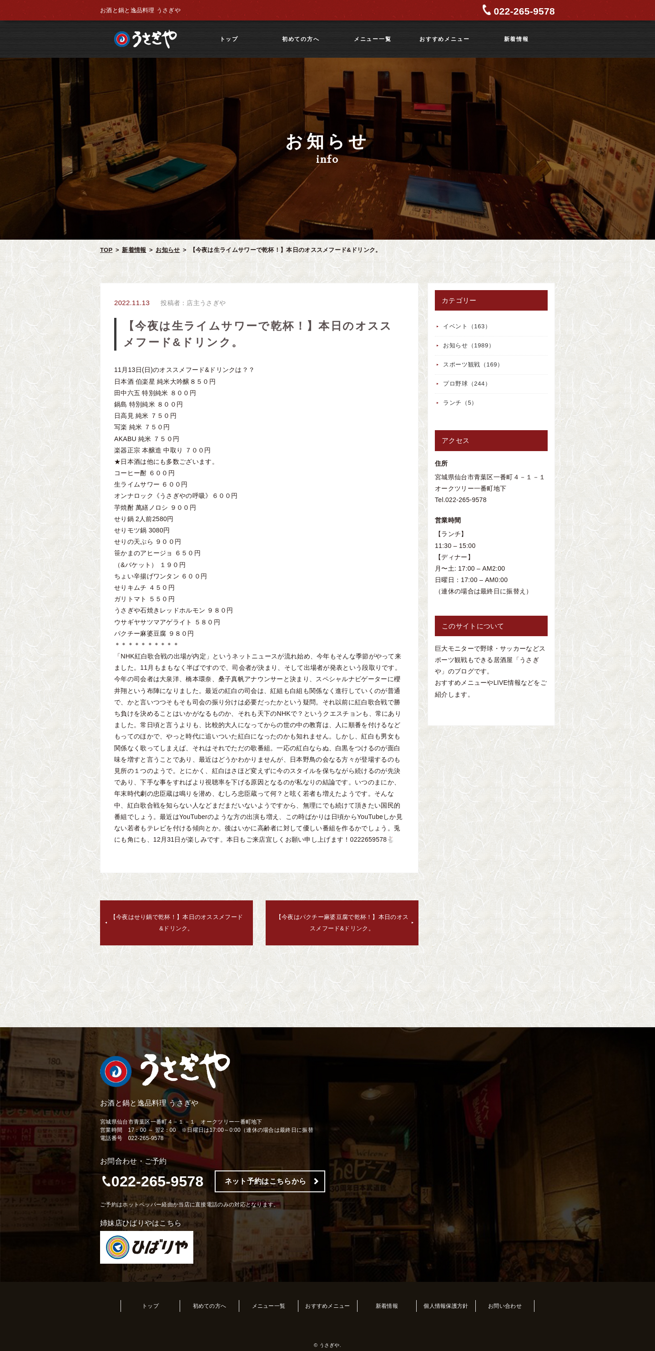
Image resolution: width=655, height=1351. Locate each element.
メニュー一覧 (373, 39)
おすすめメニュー (444, 39)
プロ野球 (467, 383)
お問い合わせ (505, 1306)
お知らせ (168, 249)
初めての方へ (301, 39)
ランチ (460, 402)
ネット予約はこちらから (265, 1181)
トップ (229, 39)
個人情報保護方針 (445, 1306)
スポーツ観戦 (473, 364)
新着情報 (516, 39)
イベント (467, 326)
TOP (106, 249)
